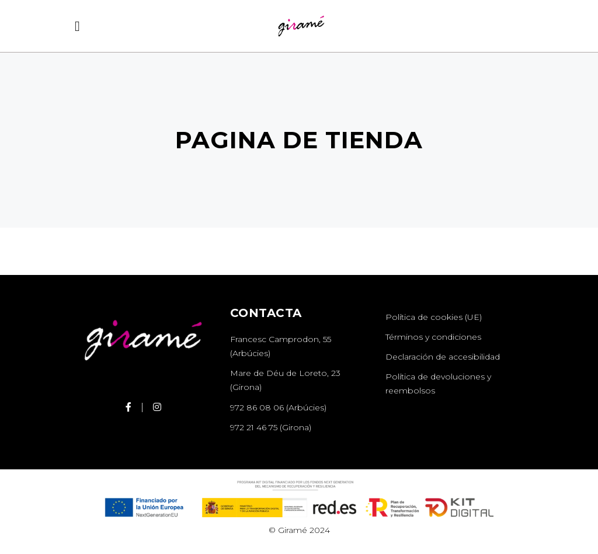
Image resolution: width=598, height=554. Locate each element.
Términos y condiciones (433, 337)
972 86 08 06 (257, 407)
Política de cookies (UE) (433, 317)
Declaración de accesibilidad (442, 356)
